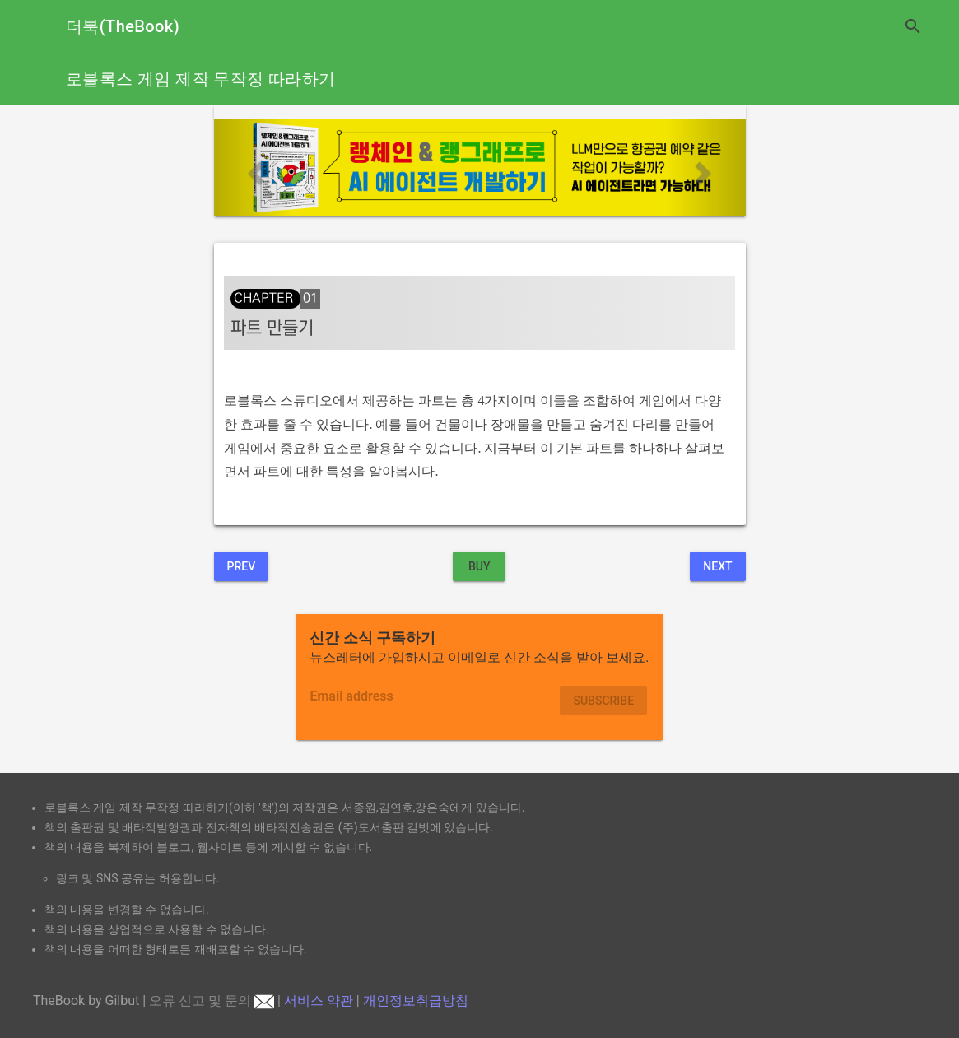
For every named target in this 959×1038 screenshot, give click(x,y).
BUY (479, 566)
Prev (241, 566)
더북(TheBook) (122, 26)
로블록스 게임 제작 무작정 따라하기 (200, 79)
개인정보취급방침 (415, 1000)
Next (717, 566)
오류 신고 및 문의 (211, 1000)
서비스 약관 (318, 1000)
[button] (254, 167)
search (913, 26)
